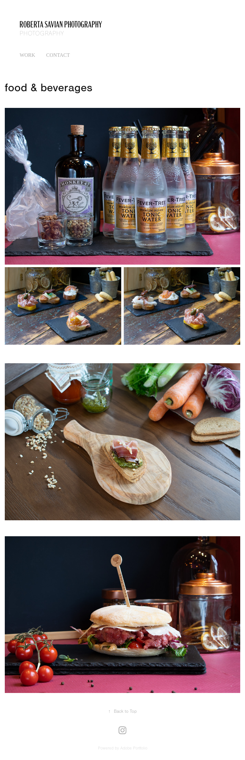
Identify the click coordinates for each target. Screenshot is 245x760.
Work (27, 55)
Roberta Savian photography (60, 24)
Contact (58, 55)
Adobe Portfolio (133, 748)
